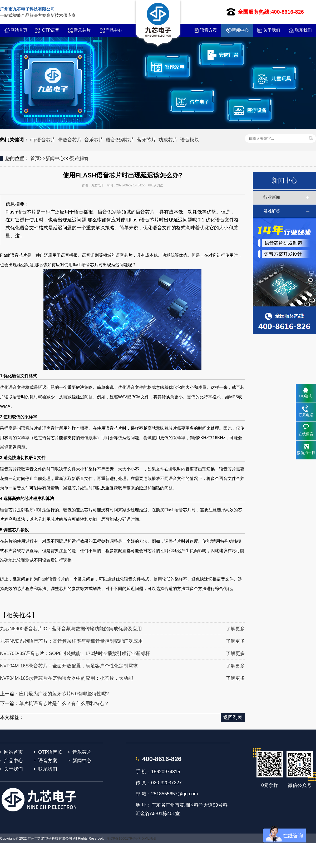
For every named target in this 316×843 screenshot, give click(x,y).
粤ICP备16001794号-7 (123, 838)
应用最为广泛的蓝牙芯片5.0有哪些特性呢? (64, 693)
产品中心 (113, 30)
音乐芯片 (82, 30)
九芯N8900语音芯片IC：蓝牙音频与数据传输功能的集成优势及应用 (71, 628)
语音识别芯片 (120, 139)
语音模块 (189, 139)
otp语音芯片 (42, 139)
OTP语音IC (50, 32)
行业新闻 (271, 197)
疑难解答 (79, 158)
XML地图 (149, 838)
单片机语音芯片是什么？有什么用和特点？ (64, 703)
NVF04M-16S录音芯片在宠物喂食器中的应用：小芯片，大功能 (66, 678)
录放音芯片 (70, 139)
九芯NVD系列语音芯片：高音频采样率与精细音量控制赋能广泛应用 (71, 641)
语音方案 (208, 30)
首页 (35, 158)
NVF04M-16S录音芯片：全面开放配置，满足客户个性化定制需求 (69, 665)
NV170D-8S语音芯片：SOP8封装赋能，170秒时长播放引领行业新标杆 (75, 653)
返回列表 (232, 717)
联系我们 (303, 30)
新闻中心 (240, 30)
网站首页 (19, 30)
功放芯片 (168, 139)
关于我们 (271, 30)
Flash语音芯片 (51, 579)
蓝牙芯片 (146, 139)
